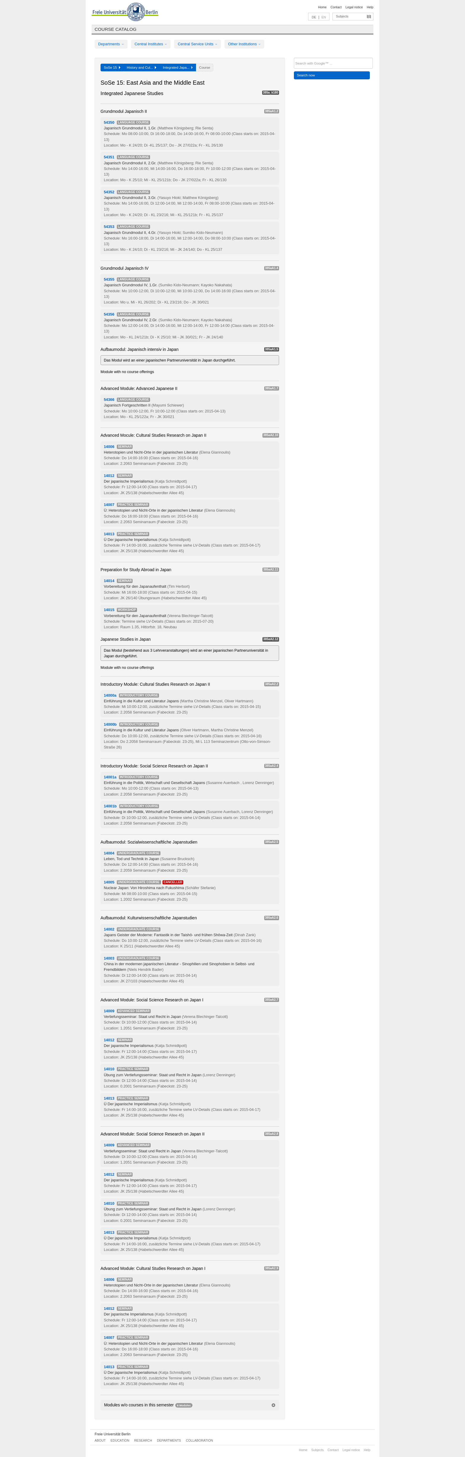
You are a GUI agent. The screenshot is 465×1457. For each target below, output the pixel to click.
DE (314, 17)
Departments (111, 44)
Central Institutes (151, 44)
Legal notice (354, 7)
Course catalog (115, 29)
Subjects (342, 16)
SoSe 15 (112, 67)
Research (143, 1440)
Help (370, 7)
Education (120, 1440)
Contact (335, 7)
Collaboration (199, 1440)
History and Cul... (142, 67)
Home (322, 7)
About (100, 1440)
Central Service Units (197, 44)
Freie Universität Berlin (112, 1434)
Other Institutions (244, 44)
